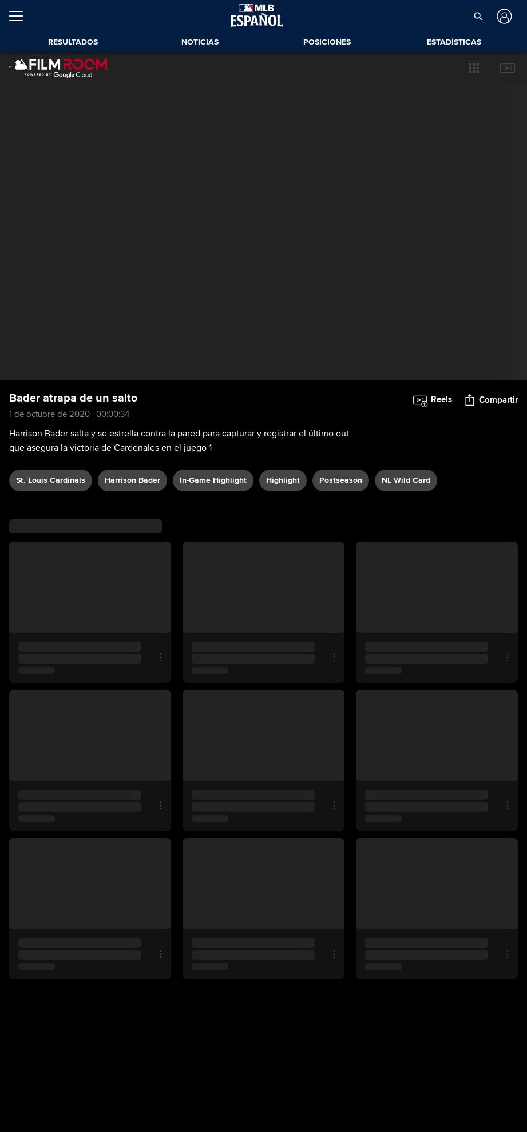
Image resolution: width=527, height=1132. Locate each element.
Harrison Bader (132, 480)
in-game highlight (213, 480)
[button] (478, 16)
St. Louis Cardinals (50, 480)
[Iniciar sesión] (503, 16)
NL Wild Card (406, 480)
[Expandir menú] (20, 16)
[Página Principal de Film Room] (58, 68)
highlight (283, 480)
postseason (340, 480)
